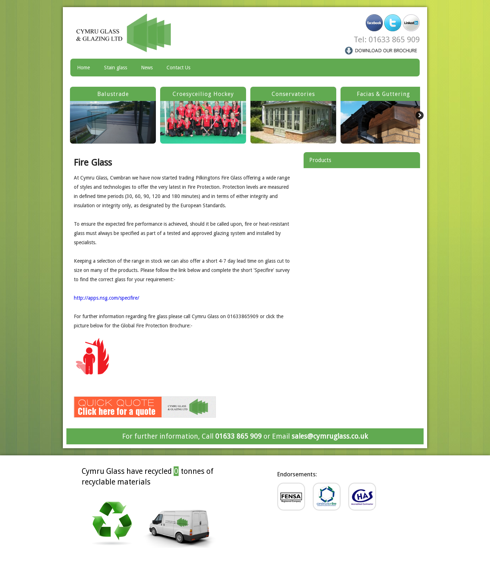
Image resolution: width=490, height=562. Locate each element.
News (147, 67)
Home (83, 67)
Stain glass (115, 67)
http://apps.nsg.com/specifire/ (106, 298)
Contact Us (178, 67)
